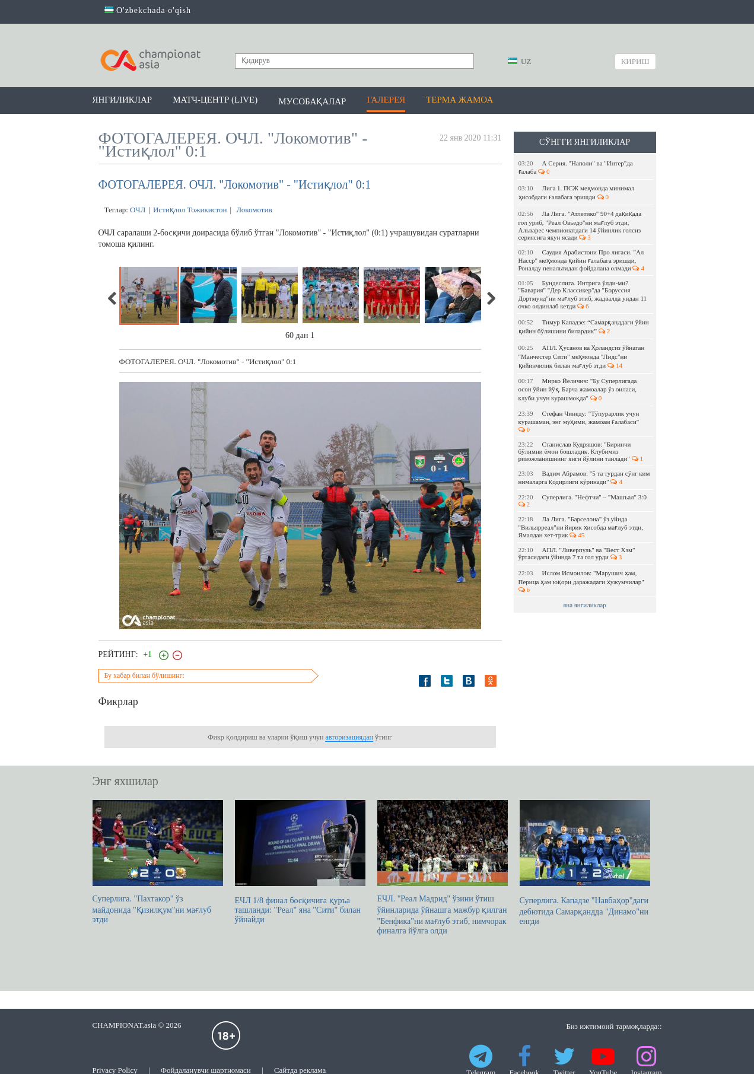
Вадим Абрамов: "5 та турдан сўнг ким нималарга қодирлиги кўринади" (584, 477)
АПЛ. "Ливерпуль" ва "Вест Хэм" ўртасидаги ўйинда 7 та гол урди (576, 553)
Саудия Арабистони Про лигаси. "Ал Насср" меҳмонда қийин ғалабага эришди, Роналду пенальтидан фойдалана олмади (581, 260)
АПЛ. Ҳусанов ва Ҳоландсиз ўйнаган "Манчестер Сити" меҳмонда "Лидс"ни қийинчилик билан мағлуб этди (581, 356)
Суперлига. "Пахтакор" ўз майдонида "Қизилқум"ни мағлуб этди (158, 862)
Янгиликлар (122, 99)
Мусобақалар (312, 101)
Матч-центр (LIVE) (215, 99)
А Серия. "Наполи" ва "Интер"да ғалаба (575, 167)
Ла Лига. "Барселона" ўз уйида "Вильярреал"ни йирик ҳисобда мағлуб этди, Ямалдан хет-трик (580, 526)
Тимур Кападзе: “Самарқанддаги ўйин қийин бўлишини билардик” (583, 326)
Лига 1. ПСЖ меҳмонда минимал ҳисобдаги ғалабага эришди (576, 192)
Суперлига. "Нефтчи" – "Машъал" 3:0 (583, 500)
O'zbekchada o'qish (148, 10)
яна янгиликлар (584, 604)
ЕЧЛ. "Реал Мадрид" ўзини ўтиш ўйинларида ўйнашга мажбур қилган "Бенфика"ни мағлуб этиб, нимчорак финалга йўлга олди (442, 867)
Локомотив (253, 209)
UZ (520, 61)
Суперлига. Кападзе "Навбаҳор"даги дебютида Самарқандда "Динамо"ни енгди (585, 863)
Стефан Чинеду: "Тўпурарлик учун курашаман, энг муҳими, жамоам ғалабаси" (579, 421)
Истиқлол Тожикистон (190, 209)
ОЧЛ (137, 209)
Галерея (386, 99)
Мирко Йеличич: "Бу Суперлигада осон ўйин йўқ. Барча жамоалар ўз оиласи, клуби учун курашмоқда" (577, 389)
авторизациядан (349, 737)
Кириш (635, 61)
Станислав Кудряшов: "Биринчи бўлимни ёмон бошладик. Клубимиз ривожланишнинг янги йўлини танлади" (581, 451)
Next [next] (490, 298)
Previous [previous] (112, 298)
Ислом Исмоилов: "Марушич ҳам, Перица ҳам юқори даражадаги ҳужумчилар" (582, 581)
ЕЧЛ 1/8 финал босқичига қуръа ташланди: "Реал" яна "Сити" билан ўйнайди (300, 862)
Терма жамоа (459, 99)
